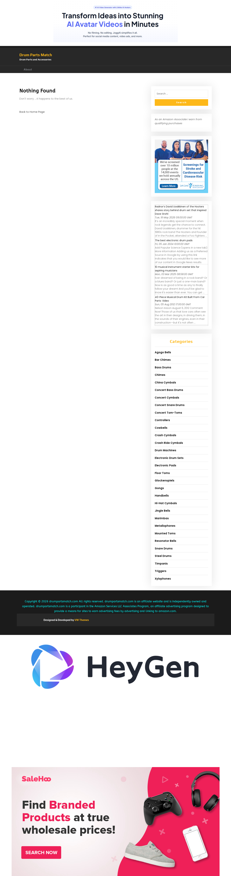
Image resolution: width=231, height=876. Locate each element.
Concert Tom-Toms (168, 413)
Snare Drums (164, 548)
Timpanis (161, 563)
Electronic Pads (165, 465)
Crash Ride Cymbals (169, 443)
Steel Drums (163, 556)
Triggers (160, 571)
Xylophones (163, 578)
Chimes (160, 375)
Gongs (159, 488)
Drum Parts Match (35, 55)
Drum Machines (165, 450)
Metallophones (165, 526)
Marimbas (162, 518)
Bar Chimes (163, 360)
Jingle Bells (162, 510)
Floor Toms (162, 473)
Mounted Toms (165, 533)
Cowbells (161, 428)
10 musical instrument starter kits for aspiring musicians (177, 268)
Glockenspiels (164, 480)
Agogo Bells (163, 352)
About (28, 69)
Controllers (162, 420)
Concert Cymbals (167, 397)
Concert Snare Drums (170, 405)
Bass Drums (163, 367)
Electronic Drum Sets (169, 458)
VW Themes (81, 619)
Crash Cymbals (165, 435)
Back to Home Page (32, 112)
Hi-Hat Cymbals (166, 503)
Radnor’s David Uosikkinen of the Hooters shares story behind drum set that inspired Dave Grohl (180, 210)
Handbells (162, 495)
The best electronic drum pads (174, 240)
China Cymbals (165, 382)
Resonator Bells (165, 541)
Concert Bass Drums (169, 390)
